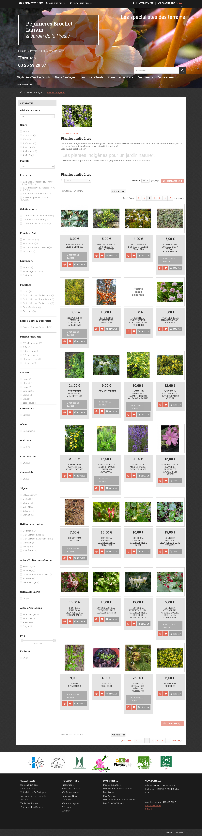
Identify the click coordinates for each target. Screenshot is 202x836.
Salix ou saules (27, 788)
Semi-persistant (32, 307)
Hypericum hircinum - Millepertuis (74, 393)
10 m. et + (28, 514)
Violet (27, 399)
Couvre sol (30, 530)
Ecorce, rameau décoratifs (37, 327)
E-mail (148, 809)
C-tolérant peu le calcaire (37, 223)
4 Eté (27, 347)
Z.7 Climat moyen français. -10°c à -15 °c (37, 188)
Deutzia (24, 799)
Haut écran (30, 550)
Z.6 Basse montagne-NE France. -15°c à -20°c (37, 182)
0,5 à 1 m (28, 498)
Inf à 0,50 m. (30, 495)
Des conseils (145, 77)
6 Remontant (30, 351)
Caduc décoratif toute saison (38, 299)
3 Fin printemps (32, 343)
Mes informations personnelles (119, 799)
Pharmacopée (31, 614)
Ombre (27, 275)
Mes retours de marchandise (117, 788)
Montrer (136, 180)
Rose (27, 379)
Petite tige (29, 570)
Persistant (29, 311)
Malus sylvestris (74, 685)
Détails (64, 163)
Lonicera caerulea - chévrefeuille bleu (138, 541)
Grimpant (29, 542)
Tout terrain (30, 243)
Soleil (28, 267)
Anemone (29, 147)
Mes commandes (112, 785)
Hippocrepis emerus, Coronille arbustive (74, 321)
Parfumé (29, 431)
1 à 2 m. (28, 502)
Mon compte (110, 780)
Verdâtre (28, 391)
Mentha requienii (106, 685)
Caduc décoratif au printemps (38, 295)
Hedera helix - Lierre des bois (74, 245)
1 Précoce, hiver (32, 359)
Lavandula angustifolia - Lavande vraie (138, 467)
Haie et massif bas (33, 534)
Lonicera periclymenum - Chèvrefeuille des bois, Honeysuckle (138, 613)
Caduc (28, 291)
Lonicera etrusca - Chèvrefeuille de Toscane (170, 541)
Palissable (29, 578)
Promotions (68, 785)
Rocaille (29, 566)
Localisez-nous (153, 805)
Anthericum (30, 151)
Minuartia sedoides (170, 685)
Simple (27, 415)
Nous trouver (25, 84)
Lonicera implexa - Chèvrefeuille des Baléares (74, 611)
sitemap (66, 810)
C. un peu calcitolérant (35, 219)
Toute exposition (33, 271)
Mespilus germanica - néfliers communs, (138, 687)
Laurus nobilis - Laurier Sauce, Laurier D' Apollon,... (106, 468)
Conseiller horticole (120, 77)
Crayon (27, 626)
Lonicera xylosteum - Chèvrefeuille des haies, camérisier (170, 613)
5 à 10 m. (28, 510)
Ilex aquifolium (106, 391)
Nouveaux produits (71, 788)
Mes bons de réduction (114, 803)
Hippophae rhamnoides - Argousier (106, 320)
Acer (26, 131)
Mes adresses (110, 796)
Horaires (27, 57)
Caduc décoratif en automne (38, 303)
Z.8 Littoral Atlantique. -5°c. (37, 193)
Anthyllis (28, 155)
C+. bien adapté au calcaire (38, 215)
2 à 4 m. (28, 506)
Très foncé (29, 402)
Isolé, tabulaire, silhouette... (37, 574)
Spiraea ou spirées (29, 785)
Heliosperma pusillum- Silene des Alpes (138, 246)
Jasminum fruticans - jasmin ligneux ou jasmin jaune (138, 395)
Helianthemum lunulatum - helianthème (106, 246)
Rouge (27, 387)
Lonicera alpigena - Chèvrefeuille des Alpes (106, 541)
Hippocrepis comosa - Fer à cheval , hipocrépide (170, 248)
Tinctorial (29, 618)
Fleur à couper (31, 582)
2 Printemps (30, 355)
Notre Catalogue (65, 77)
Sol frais (29, 251)
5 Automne (29, 363)
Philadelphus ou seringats (33, 792)
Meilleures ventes (70, 792)
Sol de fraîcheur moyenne (37, 247)
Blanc (27, 383)
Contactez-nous (69, 796)
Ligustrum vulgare (74, 539)
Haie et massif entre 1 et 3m (38, 538)
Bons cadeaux (166, 77)
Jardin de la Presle (91, 77)
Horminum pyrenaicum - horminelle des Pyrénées (138, 321)
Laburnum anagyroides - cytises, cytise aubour (170, 395)
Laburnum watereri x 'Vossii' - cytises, (74, 467)
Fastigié (28, 546)
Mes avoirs (108, 792)
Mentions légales (70, 803)
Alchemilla (29, 135)
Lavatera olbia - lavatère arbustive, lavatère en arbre (170, 469)
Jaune (27, 395)
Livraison (66, 799)
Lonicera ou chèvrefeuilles (33, 796)
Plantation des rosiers (31, 807)
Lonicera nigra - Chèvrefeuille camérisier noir (106, 610)
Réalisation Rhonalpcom (175, 832)
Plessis (28, 622)
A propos (66, 807)
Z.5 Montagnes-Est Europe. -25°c (34, 198)
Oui (26, 447)
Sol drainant (31, 239)
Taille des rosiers (29, 803)
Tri (62, 180)
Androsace (29, 143)
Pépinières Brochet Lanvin (49, 29)
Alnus (27, 139)
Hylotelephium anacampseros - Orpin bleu (170, 320)
